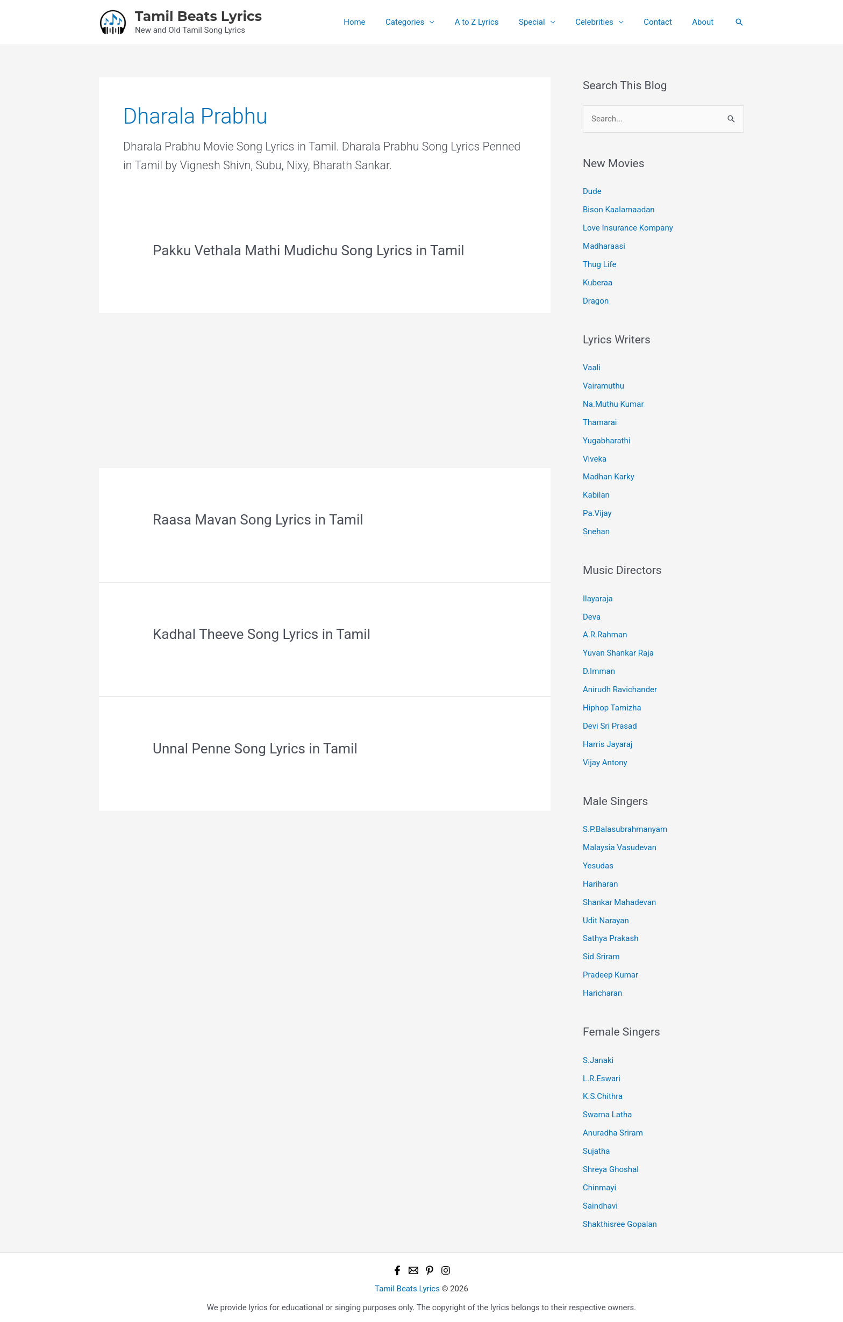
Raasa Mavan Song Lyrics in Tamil (258, 520)
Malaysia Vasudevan (619, 846)
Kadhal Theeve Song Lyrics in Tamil (261, 634)
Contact (664, 22)
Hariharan (600, 882)
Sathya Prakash (610, 936)
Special (546, 22)
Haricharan (602, 991)
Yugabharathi (606, 439)
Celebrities (604, 22)
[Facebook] (397, 1267)
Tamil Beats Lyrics (198, 16)
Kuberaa (597, 282)
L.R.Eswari (601, 1076)
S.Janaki (598, 1057)
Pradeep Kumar (610, 973)
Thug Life (599, 264)
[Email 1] (413, 1267)
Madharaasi (604, 246)
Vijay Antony (605, 760)
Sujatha (596, 1148)
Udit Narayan (606, 918)
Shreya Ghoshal (611, 1167)
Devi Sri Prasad (610, 724)
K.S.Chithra (603, 1094)
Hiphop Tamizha (612, 706)
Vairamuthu (603, 385)
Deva (592, 615)
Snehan (596, 530)
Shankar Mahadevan (619, 900)
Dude (592, 191)
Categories (427, 22)
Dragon (596, 300)
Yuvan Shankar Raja (618, 652)
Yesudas (598, 863)
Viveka (594, 458)
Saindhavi (600, 1203)
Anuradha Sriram (613, 1130)
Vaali (592, 367)
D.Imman (599, 670)
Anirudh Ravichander (620, 688)
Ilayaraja (598, 597)
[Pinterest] (429, 1267)
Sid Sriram (601, 954)
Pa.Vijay (597, 512)
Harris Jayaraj (607, 743)
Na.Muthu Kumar (613, 403)
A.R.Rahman (605, 633)
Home (380, 22)
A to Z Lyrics (495, 22)
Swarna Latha (607, 1112)
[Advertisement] (325, 388)
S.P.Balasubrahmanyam (625, 827)
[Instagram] (446, 1267)
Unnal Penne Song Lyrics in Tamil (255, 749)
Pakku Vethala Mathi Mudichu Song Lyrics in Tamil (309, 250)
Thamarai (600, 422)
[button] (739, 22)
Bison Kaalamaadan (618, 209)
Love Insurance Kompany (628, 228)
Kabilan (596, 494)
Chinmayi (599, 1184)
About (705, 22)
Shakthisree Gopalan (620, 1221)
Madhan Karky (608, 476)
